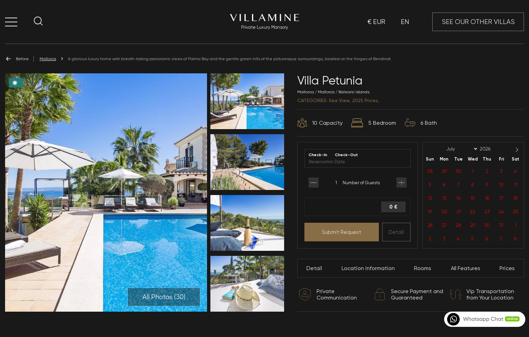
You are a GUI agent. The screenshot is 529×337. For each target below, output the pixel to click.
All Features (465, 268)
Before (17, 58)
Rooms (422, 268)
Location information (368, 268)
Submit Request (341, 232)
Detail (396, 232)
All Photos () (163, 297)
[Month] (460, 149)
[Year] (490, 148)
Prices (507, 268)
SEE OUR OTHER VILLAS (478, 22)
